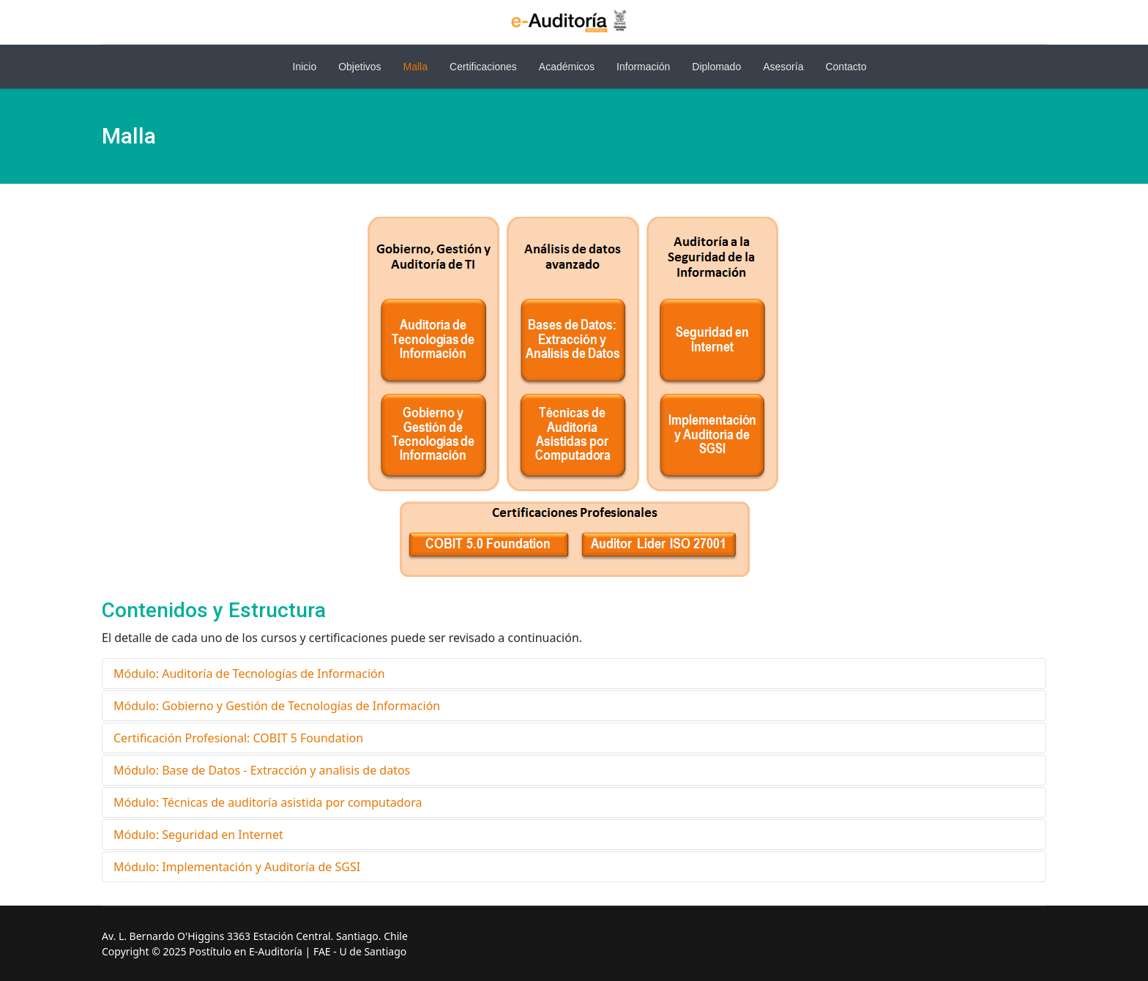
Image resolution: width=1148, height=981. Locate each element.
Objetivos (359, 66)
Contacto (845, 66)
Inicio (305, 66)
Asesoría (783, 66)
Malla (415, 66)
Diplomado (716, 66)
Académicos (566, 66)
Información (643, 66)
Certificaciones (483, 66)
